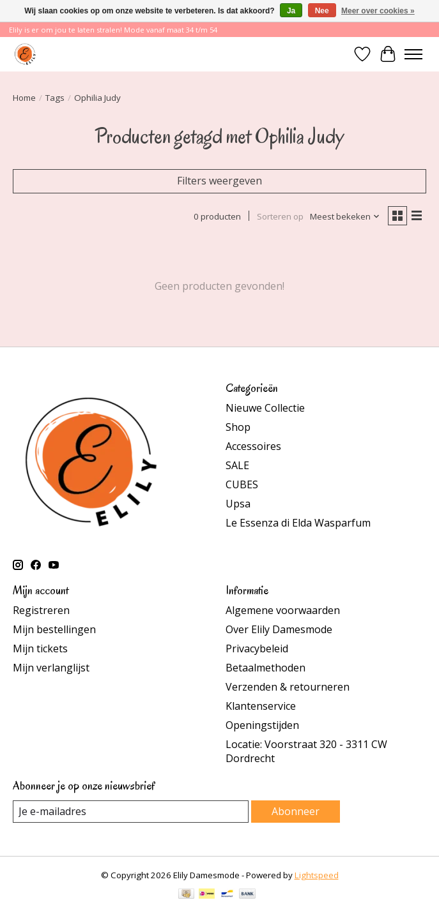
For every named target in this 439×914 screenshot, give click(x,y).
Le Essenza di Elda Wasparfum (298, 523)
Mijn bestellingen (54, 629)
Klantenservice (261, 706)
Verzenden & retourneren (288, 687)
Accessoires (253, 446)
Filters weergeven (219, 181)
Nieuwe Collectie (265, 408)
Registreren (41, 610)
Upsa (238, 504)
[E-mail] (131, 811)
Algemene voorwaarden (283, 610)
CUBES (242, 484)
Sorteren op (280, 216)
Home (24, 97)
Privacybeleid (257, 648)
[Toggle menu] (413, 54)
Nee (322, 10)
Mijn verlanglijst (51, 668)
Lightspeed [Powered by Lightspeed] (317, 875)
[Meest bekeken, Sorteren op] (345, 216)
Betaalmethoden (265, 668)
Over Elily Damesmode (279, 629)
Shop (238, 427)
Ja (291, 10)
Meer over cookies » (378, 10)
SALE (237, 465)
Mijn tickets (40, 648)
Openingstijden (262, 725)
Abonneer (296, 811)
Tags (55, 97)
